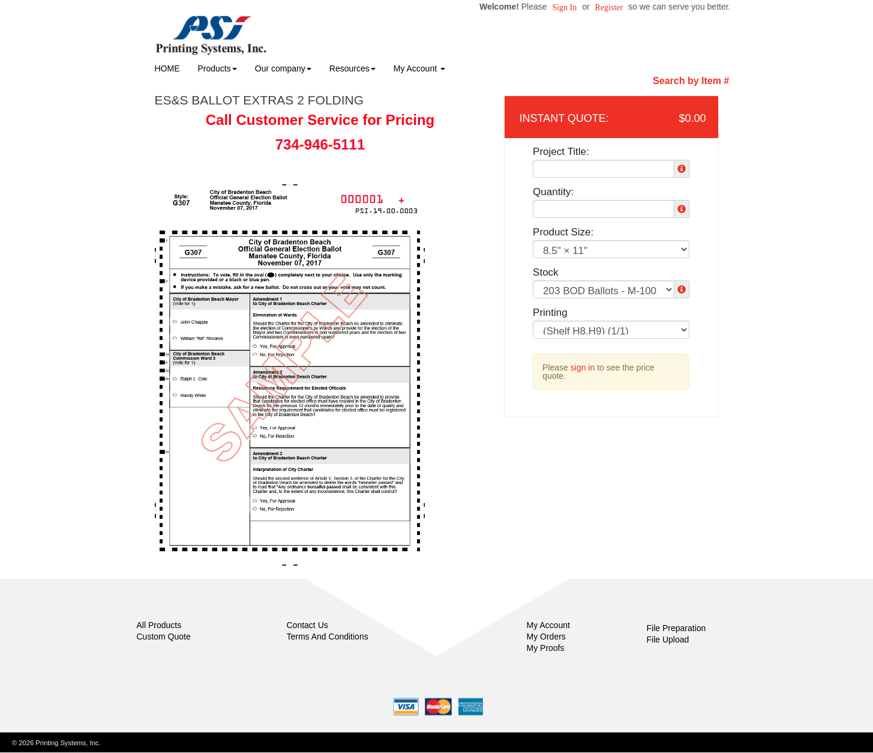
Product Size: (563, 232)
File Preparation (676, 628)
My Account (548, 625)
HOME (167, 68)
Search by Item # (691, 81)
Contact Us (307, 625)
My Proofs (546, 648)
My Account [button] (419, 68)
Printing (550, 312)
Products (217, 68)
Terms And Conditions (327, 636)
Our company (283, 68)
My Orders (546, 636)
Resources (352, 68)
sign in (583, 367)
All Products (159, 625)
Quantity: (553, 192)
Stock (546, 272)
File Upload (668, 639)
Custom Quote (164, 636)
